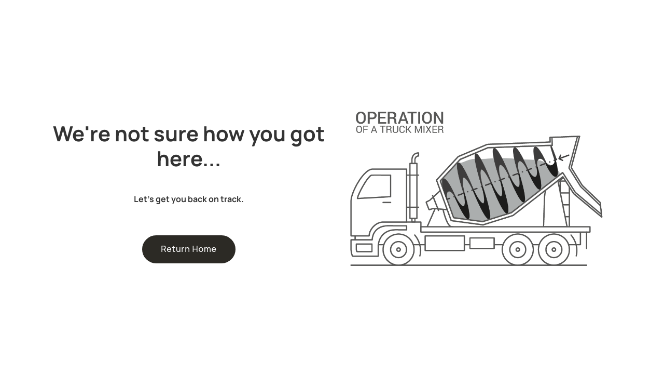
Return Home (189, 249)
